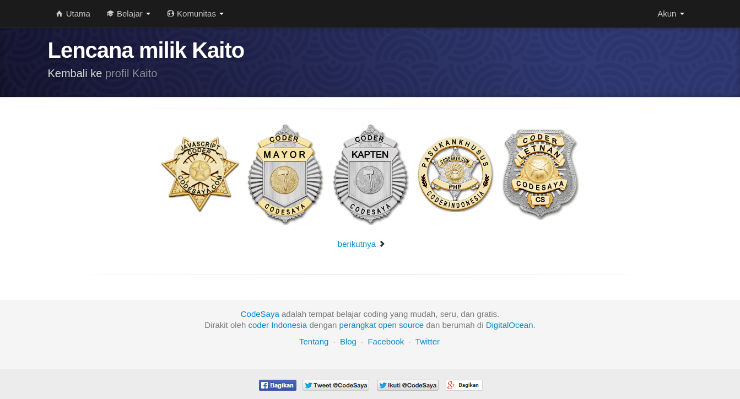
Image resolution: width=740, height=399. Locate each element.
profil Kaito (131, 73)
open (388, 325)
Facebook (386, 341)
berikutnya (362, 244)
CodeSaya (260, 314)
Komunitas (195, 13)
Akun (670, 13)
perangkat (357, 325)
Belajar (128, 13)
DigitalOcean (509, 325)
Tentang (313, 341)
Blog (348, 341)
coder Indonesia (277, 325)
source (411, 325)
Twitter (427, 341)
